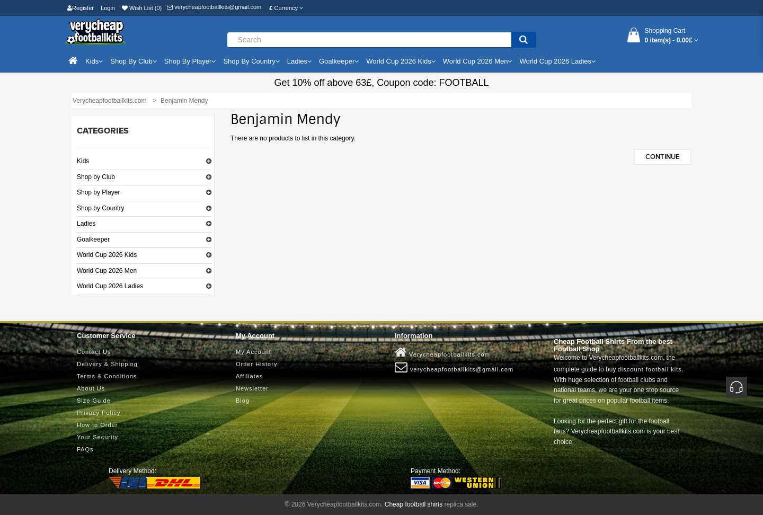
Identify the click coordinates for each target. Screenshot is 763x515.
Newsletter (252, 388)
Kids (83, 161)
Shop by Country (100, 208)
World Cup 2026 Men (107, 270)
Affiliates (249, 376)
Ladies (86, 223)
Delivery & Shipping (107, 364)
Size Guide (94, 400)
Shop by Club (96, 177)
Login (108, 8)
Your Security (97, 437)
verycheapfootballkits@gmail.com (214, 7)
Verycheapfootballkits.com (442, 352)
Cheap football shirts (413, 504)
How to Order (97, 425)
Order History (256, 364)
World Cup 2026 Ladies (110, 286)
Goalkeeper (93, 239)
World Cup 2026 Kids (107, 255)
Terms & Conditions (107, 376)
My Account (253, 352)
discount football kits (650, 369)
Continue (662, 157)
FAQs (85, 449)
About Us (91, 388)
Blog (243, 400)
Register (80, 8)
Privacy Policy (98, 413)
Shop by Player (98, 192)
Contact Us (94, 352)
